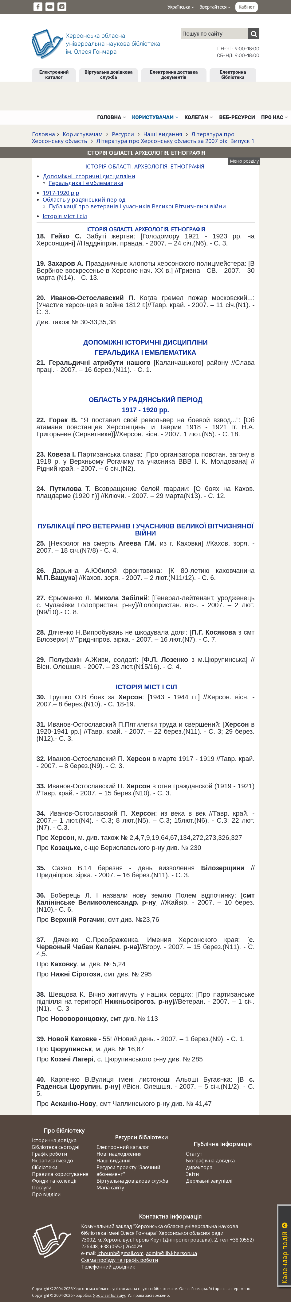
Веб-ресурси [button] (237, 117)
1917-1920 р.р (61, 192)
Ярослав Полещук (109, 1295)
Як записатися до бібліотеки (52, 1164)
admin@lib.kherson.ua (171, 1253)
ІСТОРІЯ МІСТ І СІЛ (146, 687)
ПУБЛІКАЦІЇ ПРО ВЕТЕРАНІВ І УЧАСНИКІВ (106, 526)
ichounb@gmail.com (120, 1253)
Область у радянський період (84, 199)
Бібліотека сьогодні (55, 1147)
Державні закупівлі (209, 1180)
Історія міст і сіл (65, 216)
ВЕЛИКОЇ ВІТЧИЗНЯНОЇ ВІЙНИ (194, 529)
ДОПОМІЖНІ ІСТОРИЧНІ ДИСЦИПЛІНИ (145, 342)
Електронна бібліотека (233, 75)
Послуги (41, 1187)
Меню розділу (244, 161)
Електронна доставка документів (174, 75)
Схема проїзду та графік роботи (119, 1260)
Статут (194, 1153)
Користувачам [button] (155, 117)
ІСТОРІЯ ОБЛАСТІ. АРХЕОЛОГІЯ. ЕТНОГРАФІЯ (144, 166)
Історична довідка (54, 1140)
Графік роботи (49, 1153)
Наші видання (163, 134)
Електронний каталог (54, 75)
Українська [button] (180, 7)
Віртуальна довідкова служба (109, 75)
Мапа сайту (110, 1187)
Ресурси (123, 134)
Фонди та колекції (54, 1180)
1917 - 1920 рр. (145, 410)
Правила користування (60, 1174)
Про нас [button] (274, 117)
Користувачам (82, 134)
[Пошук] (253, 33)
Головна (43, 134)
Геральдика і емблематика (86, 183)
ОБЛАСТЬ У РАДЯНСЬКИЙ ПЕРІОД (145, 400)
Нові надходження (118, 1153)
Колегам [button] (198, 117)
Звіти (192, 1174)
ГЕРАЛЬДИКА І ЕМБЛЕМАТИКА (145, 352)
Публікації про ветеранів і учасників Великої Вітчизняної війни (137, 206)
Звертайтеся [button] (215, 7)
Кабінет (246, 7)
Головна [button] (111, 117)
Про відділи (46, 1194)
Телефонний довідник (108, 1266)
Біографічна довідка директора (210, 1164)
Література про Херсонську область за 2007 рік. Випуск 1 (174, 141)
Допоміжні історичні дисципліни (89, 176)
